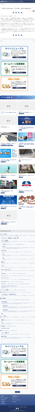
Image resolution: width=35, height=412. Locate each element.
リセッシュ (3, 31)
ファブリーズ (12, 23)
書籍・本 (18, 263)
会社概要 (2, 401)
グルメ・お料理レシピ (15, 333)
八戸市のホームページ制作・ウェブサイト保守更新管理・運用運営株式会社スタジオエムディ (17, 408)
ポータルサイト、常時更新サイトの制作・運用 (10, 238)
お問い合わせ (3, 403)
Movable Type (16, 251)
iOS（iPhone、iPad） (5, 328)
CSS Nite (14, 244)
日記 (8, 330)
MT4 (18, 255)
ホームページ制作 (17, 235)
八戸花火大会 (18, 306)
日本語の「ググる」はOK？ (23, 21)
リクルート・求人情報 (13, 289)
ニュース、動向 (17, 317)
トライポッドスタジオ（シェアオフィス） (18, 287)
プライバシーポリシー (16, 399)
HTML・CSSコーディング (18, 270)
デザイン (17, 267)
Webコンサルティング (16, 292)
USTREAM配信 (18, 302)
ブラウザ (15, 283)
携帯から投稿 (18, 337)
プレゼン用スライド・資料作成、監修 (18, 295)
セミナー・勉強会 (18, 241)
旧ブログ (14, 401)
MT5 (18, 259)
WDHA (18, 247)
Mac (18, 323)
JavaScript (14, 273)
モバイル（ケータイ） (16, 278)
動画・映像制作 (15, 299)
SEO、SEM (12, 281)
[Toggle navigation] (33, 1)
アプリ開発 (8, 326)
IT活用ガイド (3, 399)
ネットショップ (17, 275)
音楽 (2, 313)
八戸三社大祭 (18, 310)
